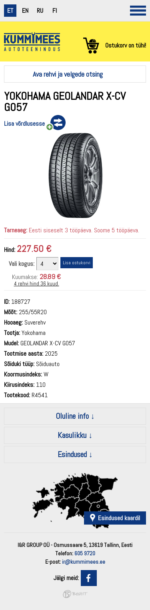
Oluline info (72, 416)
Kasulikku (72, 435)
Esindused (72, 454)
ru (40, 10)
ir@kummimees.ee (83, 561)
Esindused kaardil (119, 518)
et (10, 10)
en (25, 10)
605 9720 (84, 553)
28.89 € (50, 276)
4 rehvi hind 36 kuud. (36, 283)
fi (54, 10)
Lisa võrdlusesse (24, 123)
